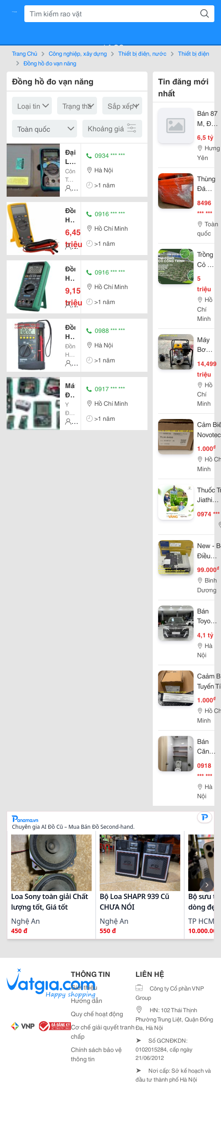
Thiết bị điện (193, 53)
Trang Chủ (24, 53)
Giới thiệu (84, 987)
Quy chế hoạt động (97, 1013)
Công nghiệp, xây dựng (78, 53)
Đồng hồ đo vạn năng (49, 63)
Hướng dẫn (86, 1000)
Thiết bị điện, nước (142, 53)
